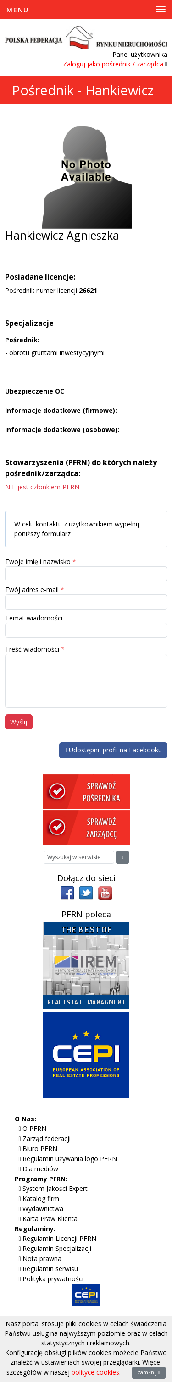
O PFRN (34, 1128)
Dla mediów (40, 1168)
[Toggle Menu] (86, 9)
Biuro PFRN (39, 1148)
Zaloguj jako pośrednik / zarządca (113, 64)
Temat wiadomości (33, 618)
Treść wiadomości (32, 649)
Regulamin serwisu (50, 1268)
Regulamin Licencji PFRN (59, 1238)
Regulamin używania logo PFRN (69, 1158)
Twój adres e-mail (32, 589)
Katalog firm (40, 1198)
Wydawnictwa (42, 1208)
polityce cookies (95, 1372)
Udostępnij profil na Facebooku (113, 750)
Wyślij (18, 722)
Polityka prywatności (52, 1278)
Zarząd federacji (46, 1138)
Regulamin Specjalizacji (56, 1248)
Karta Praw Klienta (50, 1218)
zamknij (149, 1372)
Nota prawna (41, 1258)
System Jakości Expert (55, 1188)
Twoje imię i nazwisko (38, 561)
